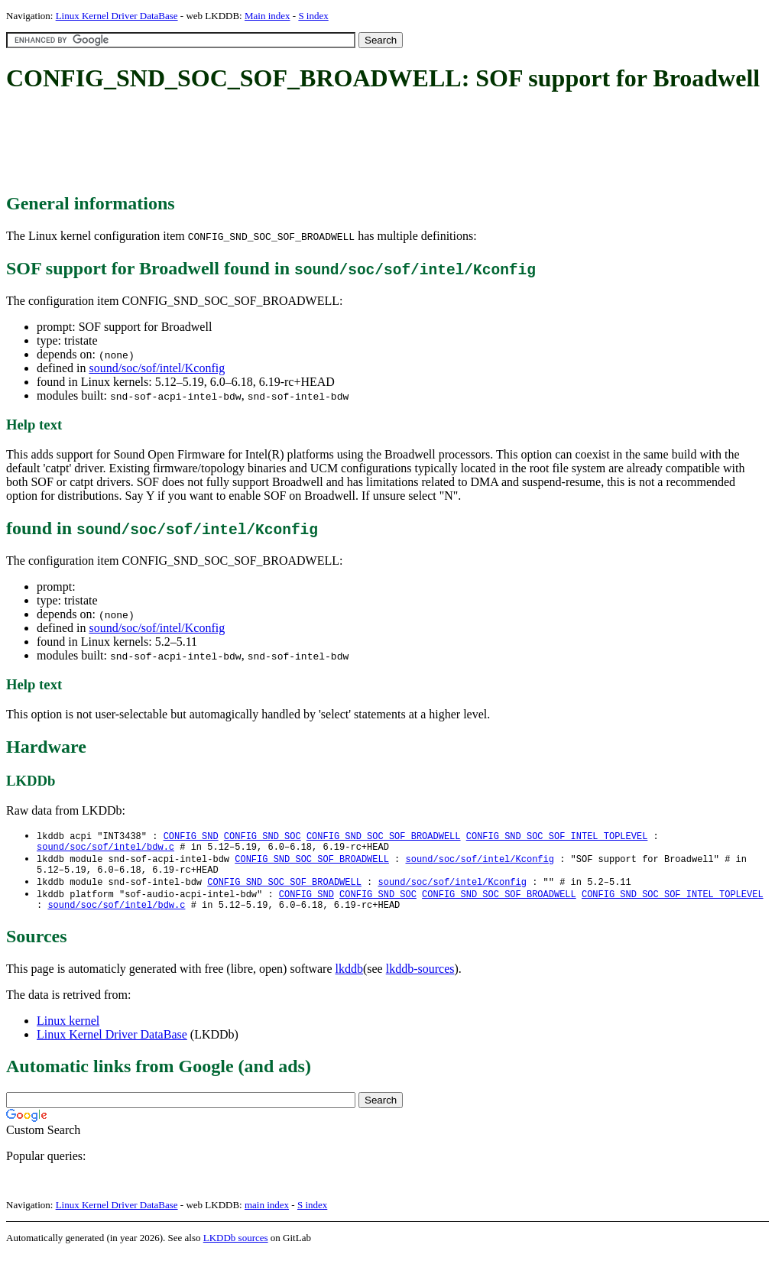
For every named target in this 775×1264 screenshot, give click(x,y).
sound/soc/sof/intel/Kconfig (157, 367)
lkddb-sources (420, 978)
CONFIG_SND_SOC (262, 836)
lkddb (349, 978)
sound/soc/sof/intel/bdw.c (105, 849)
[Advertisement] (284, 143)
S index (313, 15)
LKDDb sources (235, 1247)
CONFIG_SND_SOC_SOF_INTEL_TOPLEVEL (557, 836)
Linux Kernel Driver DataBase (117, 15)
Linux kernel (68, 1030)
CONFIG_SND (191, 836)
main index (267, 1214)
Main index (267, 15)
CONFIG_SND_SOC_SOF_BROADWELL (383, 836)
